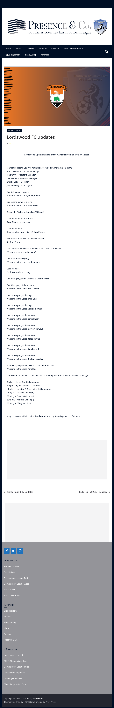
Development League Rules (16, 666)
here (81, 416)
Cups (53, 48)
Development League (73, 48)
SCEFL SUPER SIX (12, 595)
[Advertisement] (57, 459)
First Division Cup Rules (14, 672)
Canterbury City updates (18, 492)
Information (31, 55)
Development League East (16, 578)
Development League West (16, 583)
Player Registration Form (15, 684)
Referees (45, 55)
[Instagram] (20, 551)
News (41, 48)
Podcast (7, 634)
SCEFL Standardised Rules (15, 661)
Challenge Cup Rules (13, 678)
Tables (31, 48)
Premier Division (14, 131)
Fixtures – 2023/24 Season (94, 492)
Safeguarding (10, 622)
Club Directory (13, 55)
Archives (7, 616)
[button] (45, 48)
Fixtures (20, 48)
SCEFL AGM (9, 589)
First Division (10, 572)
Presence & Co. (11, 639)
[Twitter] (13, 551)
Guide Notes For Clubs (14, 655)
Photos (7, 628)
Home (8, 48)
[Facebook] (7, 551)
